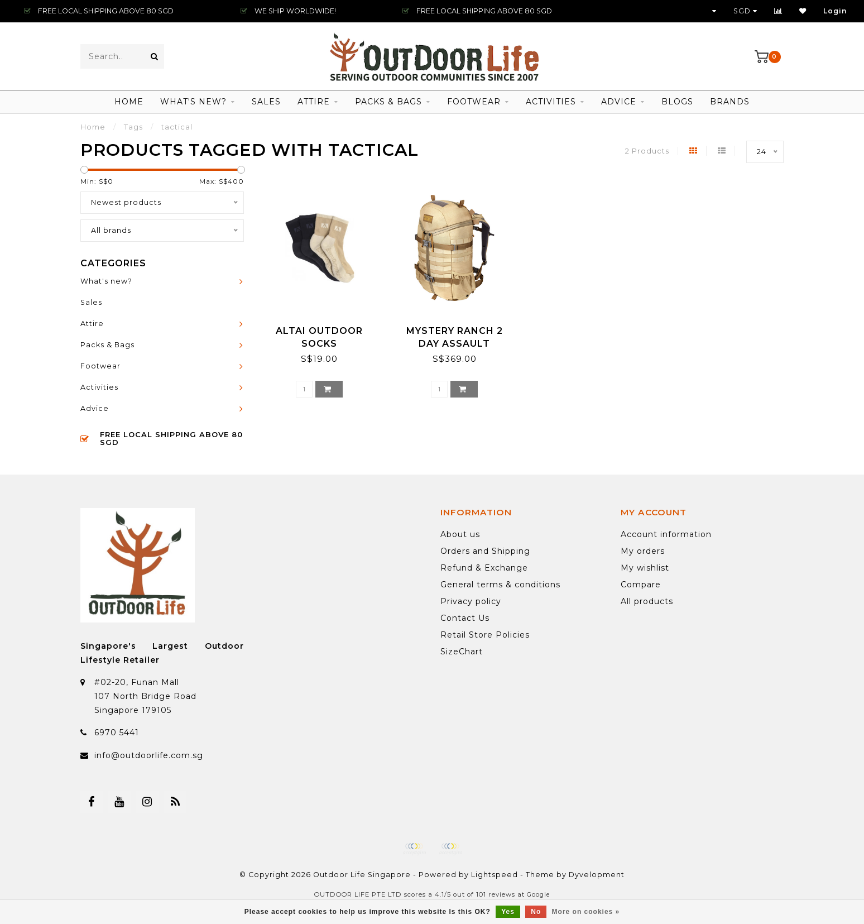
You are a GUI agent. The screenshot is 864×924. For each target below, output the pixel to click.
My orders (643, 551)
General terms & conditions (500, 585)
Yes (508, 912)
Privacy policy (470, 601)
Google (538, 894)
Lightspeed (494, 874)
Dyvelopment (597, 874)
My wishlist (645, 568)
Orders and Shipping (485, 551)
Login (835, 11)
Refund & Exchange (484, 568)
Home (128, 102)
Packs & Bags (388, 102)
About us (460, 534)
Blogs (677, 102)
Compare (641, 585)
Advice (618, 102)
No (536, 912)
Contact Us (464, 618)
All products (647, 601)
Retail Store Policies (485, 635)
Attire (313, 102)
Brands (730, 102)
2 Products (647, 151)
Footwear (474, 102)
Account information (666, 534)
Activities (551, 102)
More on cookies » (586, 912)
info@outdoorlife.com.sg (148, 755)
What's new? (193, 102)
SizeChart (461, 652)
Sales (266, 102)
